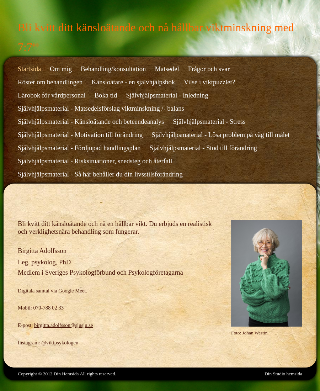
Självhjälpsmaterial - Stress (209, 121)
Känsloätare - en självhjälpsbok (133, 82)
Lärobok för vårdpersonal (52, 95)
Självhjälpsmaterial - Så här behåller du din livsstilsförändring (100, 174)
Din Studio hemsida (283, 373)
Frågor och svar (209, 69)
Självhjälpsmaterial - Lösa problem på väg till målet (220, 134)
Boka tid (106, 95)
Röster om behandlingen (50, 82)
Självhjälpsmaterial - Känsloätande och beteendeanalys (91, 121)
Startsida (29, 69)
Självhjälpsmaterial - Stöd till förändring (203, 148)
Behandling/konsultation (113, 69)
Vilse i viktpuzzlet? (209, 82)
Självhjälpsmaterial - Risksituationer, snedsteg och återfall (95, 161)
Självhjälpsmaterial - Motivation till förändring (80, 134)
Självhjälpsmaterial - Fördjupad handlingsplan (79, 148)
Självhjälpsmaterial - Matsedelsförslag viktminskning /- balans (101, 108)
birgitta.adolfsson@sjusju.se (63, 325)
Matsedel (167, 69)
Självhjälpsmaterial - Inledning (167, 95)
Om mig (61, 69)
